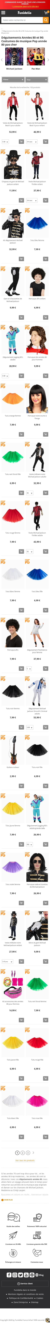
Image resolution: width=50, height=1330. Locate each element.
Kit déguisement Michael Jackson (13, 241)
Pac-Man (36, 68)
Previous (1, 59)
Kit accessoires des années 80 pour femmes (12, 1002)
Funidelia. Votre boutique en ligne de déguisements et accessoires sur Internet (24, 12)
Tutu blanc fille (13, 1118)
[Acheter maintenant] (21, 141)
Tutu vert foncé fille (13, 474)
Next (48, 59)
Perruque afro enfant (37, 298)
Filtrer (5, 79)
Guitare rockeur (13, 767)
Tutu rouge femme (12, 533)
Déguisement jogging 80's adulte (13, 358)
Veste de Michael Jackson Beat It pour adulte (13, 124)
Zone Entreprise (21, 1302)
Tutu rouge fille (37, 1060)
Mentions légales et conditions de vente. (26, 1294)
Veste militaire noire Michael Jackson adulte (37, 475)
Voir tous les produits (25, 1160)
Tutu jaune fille (13, 1060)
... (2, 28)
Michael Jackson (14, 68)
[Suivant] (33, 1153)
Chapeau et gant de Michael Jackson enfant (13, 182)
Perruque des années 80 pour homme (37, 358)
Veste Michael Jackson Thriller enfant (37, 182)
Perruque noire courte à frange (37, 417)
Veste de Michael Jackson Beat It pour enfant (37, 124)
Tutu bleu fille (37, 591)
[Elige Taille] (5, 141)
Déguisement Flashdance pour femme (37, 651)
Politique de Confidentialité (21, 1298)
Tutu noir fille (37, 767)
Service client (25, 1283)
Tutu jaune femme (13, 825)
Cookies (39, 1298)
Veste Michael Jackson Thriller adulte (37, 534)
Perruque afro (12, 650)
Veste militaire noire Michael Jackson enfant (13, 944)
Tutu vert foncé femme (37, 1001)
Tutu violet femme (13, 884)
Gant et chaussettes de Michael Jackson (13, 299)
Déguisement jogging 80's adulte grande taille (37, 826)
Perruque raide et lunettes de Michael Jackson (37, 885)
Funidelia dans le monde (25, 1290)
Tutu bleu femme (37, 240)
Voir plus (8, 1200)
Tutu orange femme (13, 416)
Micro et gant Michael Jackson (37, 944)
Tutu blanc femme (13, 591)
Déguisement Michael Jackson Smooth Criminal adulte (37, 711)
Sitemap (34, 1302)
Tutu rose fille (37, 1118)
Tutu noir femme (12, 708)
